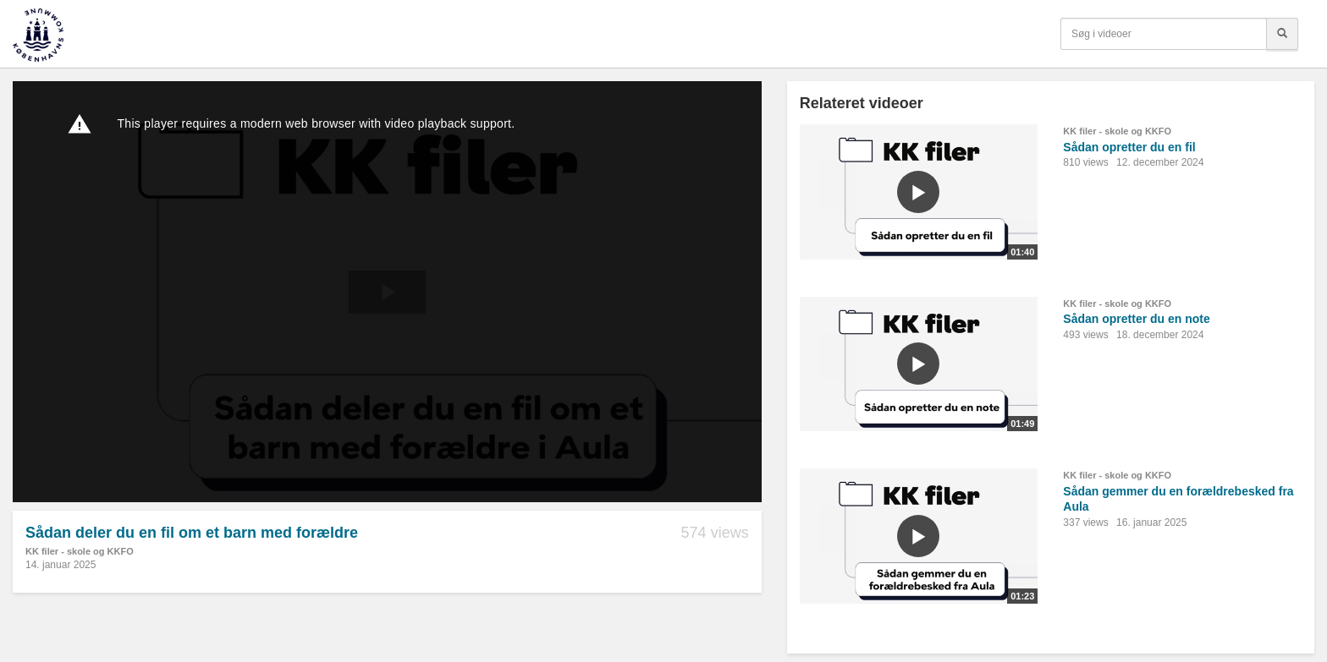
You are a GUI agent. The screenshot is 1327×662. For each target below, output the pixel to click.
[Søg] (1282, 34)
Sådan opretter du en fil (1129, 147)
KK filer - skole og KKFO (79, 551)
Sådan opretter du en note (1136, 319)
